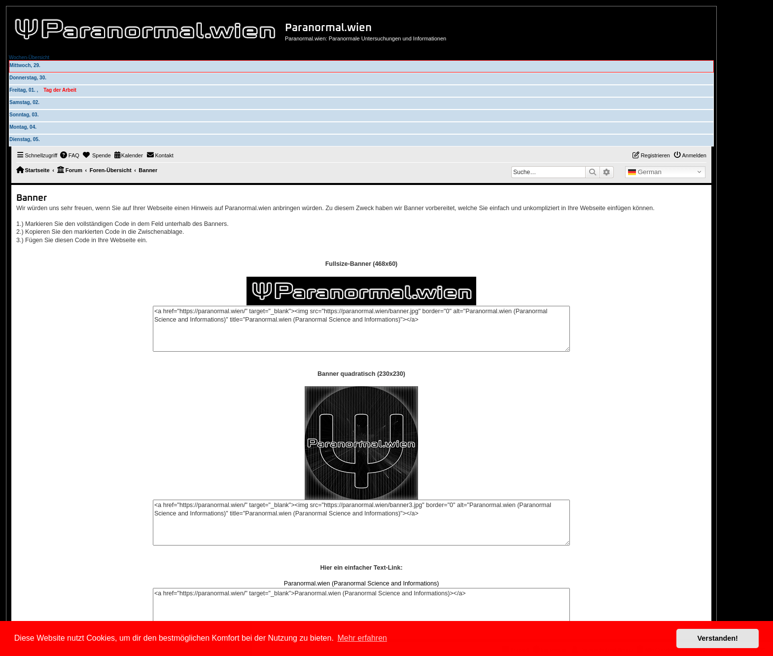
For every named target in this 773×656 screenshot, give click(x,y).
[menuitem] (69, 155)
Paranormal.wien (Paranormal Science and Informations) (361, 583)
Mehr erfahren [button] (362, 638)
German (645, 172)
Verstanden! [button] (718, 638)
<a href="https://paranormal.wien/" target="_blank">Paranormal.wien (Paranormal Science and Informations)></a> (361, 611)
